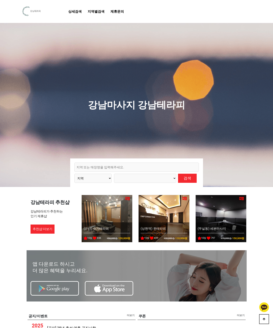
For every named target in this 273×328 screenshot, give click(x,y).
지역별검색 (96, 11)
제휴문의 (117, 11)
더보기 (131, 315)
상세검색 (75, 11)
